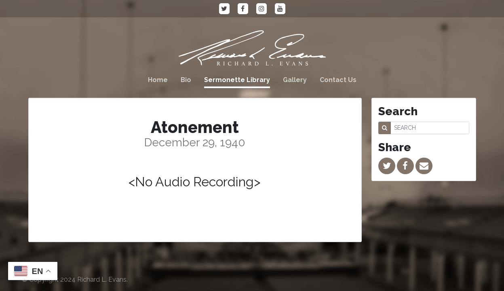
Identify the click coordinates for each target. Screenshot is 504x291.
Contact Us (338, 80)
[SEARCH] (429, 128)
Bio (186, 80)
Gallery (295, 80)
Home (158, 80)
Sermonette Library (237, 80)
